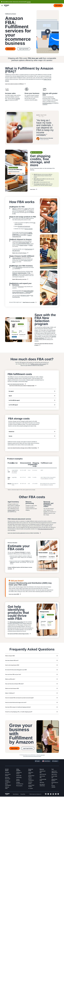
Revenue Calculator (28, 228)
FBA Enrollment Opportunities (16, 621)
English (38, 761)
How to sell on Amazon (8, 775)
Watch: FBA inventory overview (19, 279)
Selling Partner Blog (42, 772)
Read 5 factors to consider (29, 302)
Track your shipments (16, 257)
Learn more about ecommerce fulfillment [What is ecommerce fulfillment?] (14, 84)
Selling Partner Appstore (54, 780)
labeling (30, 245)
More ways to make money (42, 785)
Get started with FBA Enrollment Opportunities (18, 633)
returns (13, 261)
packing (25, 245)
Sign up (13, 208)
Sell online (7, 772)
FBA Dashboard (19, 267)
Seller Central (54, 774)
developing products (47, 103)
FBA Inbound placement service (45, 528)
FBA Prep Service (28, 249)
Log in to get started (23, 48)
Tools (53, 769)
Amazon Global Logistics (28, 290)
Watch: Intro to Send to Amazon (19, 253)
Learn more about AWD (14, 594)
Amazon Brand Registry (31, 776)
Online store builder (30, 773)
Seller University (43, 774)
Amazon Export (29, 292)
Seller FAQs (42, 782)
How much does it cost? (7, 778)
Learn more (43, 754)
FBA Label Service (16, 250)
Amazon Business (18, 780)
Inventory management (7, 781)
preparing (22, 245)
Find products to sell (55, 783)
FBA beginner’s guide (25, 295)
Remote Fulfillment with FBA (18, 292)
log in (26, 208)
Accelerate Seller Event (43, 780)
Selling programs (18, 770)
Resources (42, 769)
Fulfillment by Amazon (19, 773)
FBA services (21, 286)
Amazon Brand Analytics (31, 786)
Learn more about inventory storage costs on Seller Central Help (22, 448)
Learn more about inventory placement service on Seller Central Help (23, 533)
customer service (27, 260)
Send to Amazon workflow (24, 242)
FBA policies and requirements (24, 226)
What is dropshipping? (8, 784)
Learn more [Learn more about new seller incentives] (32, 189)
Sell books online (7, 788)
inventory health (11, 510)
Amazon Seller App (54, 777)
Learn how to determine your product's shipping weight (21, 385)
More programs (19, 785)
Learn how (29, 1)
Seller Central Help (42, 777)
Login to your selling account (54, 772)
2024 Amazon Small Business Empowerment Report (32, 756)
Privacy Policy (22, 794)
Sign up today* (10, 48)
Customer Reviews (30, 782)
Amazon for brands (30, 770)
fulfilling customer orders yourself (38, 364)
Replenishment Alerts (22, 272)
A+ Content (30, 788)
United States (47, 761)
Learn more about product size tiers (16, 384)
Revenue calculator (53, 786)
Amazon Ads (18, 775)
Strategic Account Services (19, 783)
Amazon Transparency (31, 779)
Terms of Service (15, 794)
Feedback (56, 761)
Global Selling (19, 777)
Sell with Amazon (7, 770)
